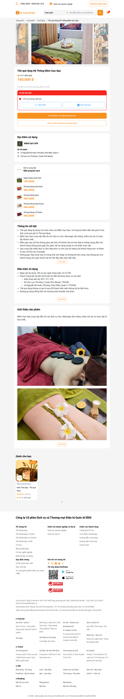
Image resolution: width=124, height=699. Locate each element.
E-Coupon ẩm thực (70, 634)
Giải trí (27, 629)
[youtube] (59, 563)
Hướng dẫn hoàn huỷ (88, 541)
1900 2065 (25, 4)
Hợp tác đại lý (54, 534)
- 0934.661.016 (37, 4)
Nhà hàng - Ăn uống (24, 670)
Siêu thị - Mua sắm (94, 670)
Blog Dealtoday (22, 549)
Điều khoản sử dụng (24, 556)
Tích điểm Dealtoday (88, 534)
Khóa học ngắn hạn (94, 639)
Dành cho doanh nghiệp (63, 4)
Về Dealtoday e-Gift (24, 541)
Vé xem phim (21, 654)
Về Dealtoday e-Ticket (25, 534)
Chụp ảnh (19, 629)
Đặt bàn (42, 686)
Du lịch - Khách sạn (70, 622)
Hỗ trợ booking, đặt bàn (32, 99)
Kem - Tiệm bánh (50, 626)
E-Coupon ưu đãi (70, 630)
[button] (46, 58)
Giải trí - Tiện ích (93, 673)
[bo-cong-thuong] (55, 583)
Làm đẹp (42, 641)
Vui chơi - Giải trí (22, 622)
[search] (100, 13)
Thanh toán (84, 545)
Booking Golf (68, 626)
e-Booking (20, 678)
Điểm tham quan (24, 657)
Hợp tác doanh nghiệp (57, 530)
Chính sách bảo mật (24, 563)
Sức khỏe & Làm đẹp (47, 637)
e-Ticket (19, 647)
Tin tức (19, 545)
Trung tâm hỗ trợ (86, 530)
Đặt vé (18, 686)
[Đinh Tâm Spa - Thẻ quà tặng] (26, 470)
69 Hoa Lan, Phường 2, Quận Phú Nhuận (37, 156)
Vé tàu (89, 654)
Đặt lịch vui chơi (22, 682)
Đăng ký (93, 4)
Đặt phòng (67, 682)
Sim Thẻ (67, 657)
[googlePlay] (68, 572)
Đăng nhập (102, 4)
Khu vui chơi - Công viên (25, 626)
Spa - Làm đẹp (45, 673)
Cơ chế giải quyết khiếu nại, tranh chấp (30, 572)
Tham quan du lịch (70, 651)
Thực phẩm (44, 629)
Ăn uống (19, 638)
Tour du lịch (68, 654)
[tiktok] (62, 563)
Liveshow (43, 654)
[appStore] (68, 578)
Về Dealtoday (21, 530)
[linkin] (56, 563)
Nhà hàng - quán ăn (47, 622)
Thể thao (52, 654)
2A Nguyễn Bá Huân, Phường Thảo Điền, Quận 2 (40, 153)
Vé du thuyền (79, 654)
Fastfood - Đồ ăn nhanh (25, 673)
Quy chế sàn (21, 567)
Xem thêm (62, 262)
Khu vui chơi (32, 654)
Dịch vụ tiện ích (93, 622)
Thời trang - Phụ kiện (71, 673)
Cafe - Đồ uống (45, 670)
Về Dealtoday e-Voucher (26, 538)
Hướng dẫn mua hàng (88, 538)
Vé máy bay (100, 657)
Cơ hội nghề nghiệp (24, 552)
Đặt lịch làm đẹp (69, 686)
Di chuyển (91, 651)
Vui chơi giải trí (22, 651)
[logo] (25, 12)
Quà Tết (90, 626)
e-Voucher (20, 619)
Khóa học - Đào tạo (94, 635)
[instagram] (52, 563)
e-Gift (18, 666)
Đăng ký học (44, 682)
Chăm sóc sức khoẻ (71, 670)
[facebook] (49, 563)
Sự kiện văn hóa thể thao (49, 651)
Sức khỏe (51, 641)
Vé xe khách (98, 654)
